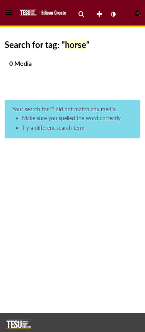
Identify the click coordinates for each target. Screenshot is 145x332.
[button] (11, 12)
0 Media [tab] (20, 63)
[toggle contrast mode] (113, 14)
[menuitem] (81, 14)
